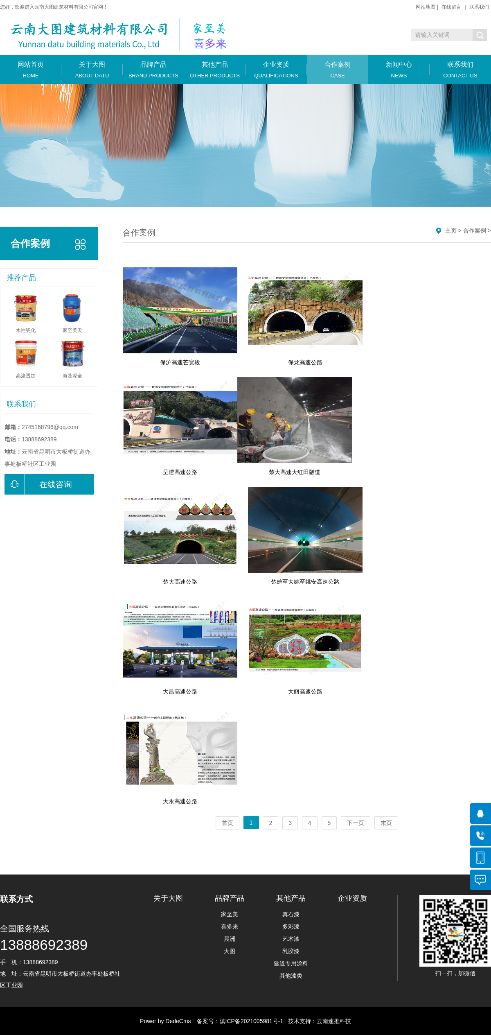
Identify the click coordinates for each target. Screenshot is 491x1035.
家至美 (229, 914)
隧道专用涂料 (291, 963)
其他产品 (215, 70)
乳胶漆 (291, 951)
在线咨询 (38, 484)
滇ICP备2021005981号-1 (252, 1021)
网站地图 (425, 7)
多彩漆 (291, 926)
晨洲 (229, 939)
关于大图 (92, 70)
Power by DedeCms (165, 1021)
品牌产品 (153, 70)
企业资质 (276, 70)
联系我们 (479, 7)
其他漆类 (290, 976)
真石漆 (291, 914)
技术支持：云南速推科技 (317, 1021)
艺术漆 (291, 939)
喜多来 (229, 926)
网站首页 (30, 70)
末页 (386, 823)
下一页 (355, 823)
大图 (229, 951)
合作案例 (337, 70)
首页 (227, 823)
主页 (451, 230)
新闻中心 (399, 70)
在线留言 (451, 7)
